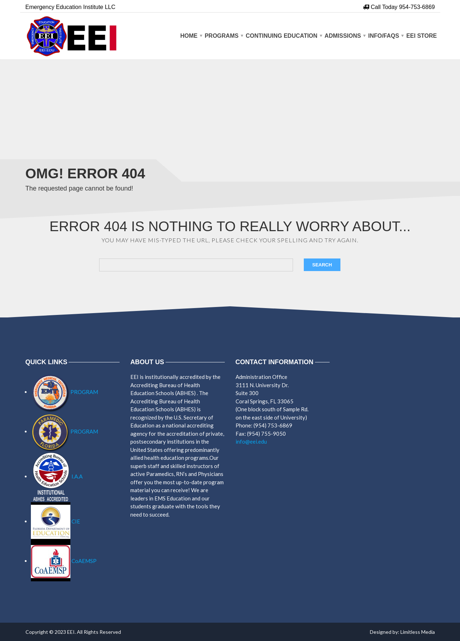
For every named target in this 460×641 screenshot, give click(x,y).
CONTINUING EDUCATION (281, 36)
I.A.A (57, 476)
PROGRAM (64, 392)
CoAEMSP (64, 561)
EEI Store (421, 36)
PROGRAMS (221, 36)
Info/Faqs (383, 36)
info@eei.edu (251, 441)
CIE (55, 521)
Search (322, 264)
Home (189, 36)
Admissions (343, 36)
